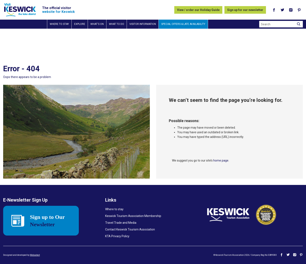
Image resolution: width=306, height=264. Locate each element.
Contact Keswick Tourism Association (130, 229)
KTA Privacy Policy (117, 236)
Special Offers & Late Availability (183, 24)
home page (220, 160)
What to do (116, 24)
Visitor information (142, 24)
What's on (97, 24)
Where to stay (59, 24)
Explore (79, 24)
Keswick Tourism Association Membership (133, 216)
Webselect (35, 255)
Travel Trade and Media (120, 222)
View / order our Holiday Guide (198, 10)
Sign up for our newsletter (245, 10)
